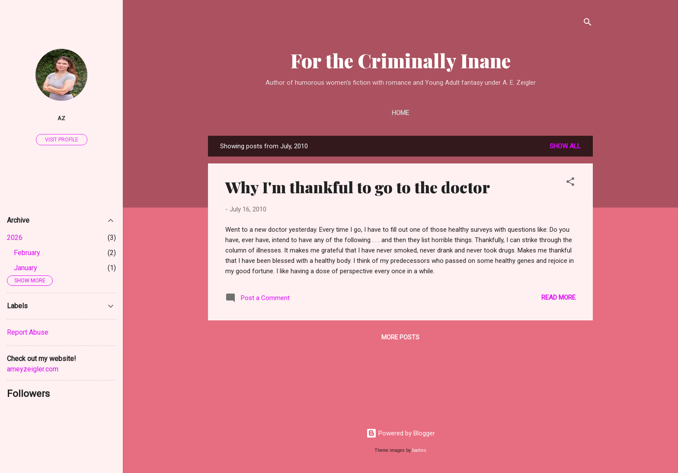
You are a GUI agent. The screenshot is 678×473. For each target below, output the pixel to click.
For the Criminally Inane (401, 60)
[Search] (587, 23)
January (25, 268)
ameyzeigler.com (32, 369)
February (27, 253)
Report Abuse (27, 332)
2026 (14, 237)
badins (419, 450)
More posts (400, 337)
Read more (558, 297)
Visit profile (61, 140)
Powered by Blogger (400, 433)
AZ (61, 118)
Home (400, 113)
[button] (570, 183)
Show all (565, 146)
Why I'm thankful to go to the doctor (357, 186)
